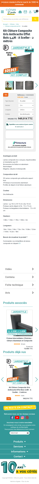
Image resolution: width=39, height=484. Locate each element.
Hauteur (7, 105)
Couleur (7, 114)
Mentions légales (15, 481)
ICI (20, 243)
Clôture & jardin (18, 478)
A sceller (24, 26)
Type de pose (9, 101)
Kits (17, 24)
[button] (2, 3)
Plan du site (25, 481)
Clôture (12, 24)
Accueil (5, 24)
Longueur (8, 110)
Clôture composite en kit (12, 26)
